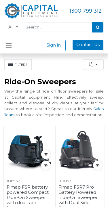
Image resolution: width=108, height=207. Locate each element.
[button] (93, 64)
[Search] (97, 27)
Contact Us (88, 44)
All (11, 27)
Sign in (54, 45)
